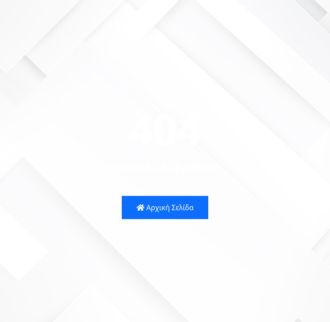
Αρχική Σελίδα (165, 207)
